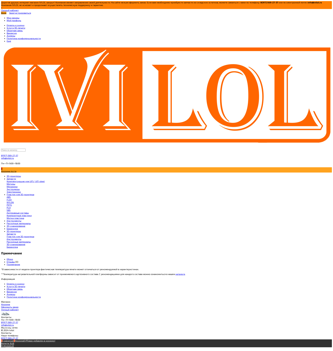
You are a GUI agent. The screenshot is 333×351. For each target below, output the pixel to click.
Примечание (13, 264)
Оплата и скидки (15, 283)
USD (7, 346)
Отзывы (11, 261)
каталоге (180, 274)
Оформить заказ (9, 307)
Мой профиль (14, 20)
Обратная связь (15, 289)
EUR (12, 346)
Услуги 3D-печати (16, 286)
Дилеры (11, 294)
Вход (3, 13)
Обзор (10, 259)
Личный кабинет (10, 309)
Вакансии (12, 291)
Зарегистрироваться (20, 13)
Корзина (5, 304)
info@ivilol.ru (7, 158)
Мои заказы (13, 17)
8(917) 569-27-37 (9, 155)
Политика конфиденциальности (24, 297)
